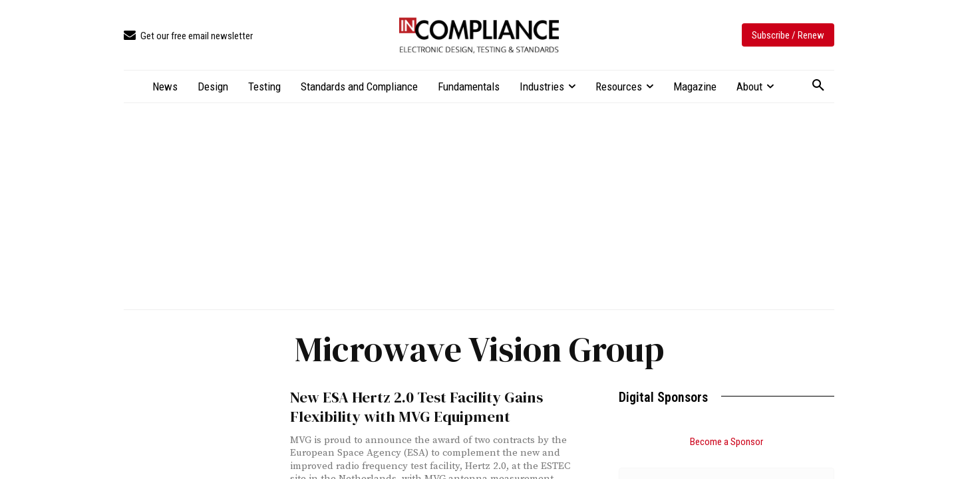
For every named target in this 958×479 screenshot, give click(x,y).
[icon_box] (188, 36)
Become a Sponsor (726, 442)
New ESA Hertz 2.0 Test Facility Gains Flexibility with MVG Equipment (407, 405)
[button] (818, 86)
